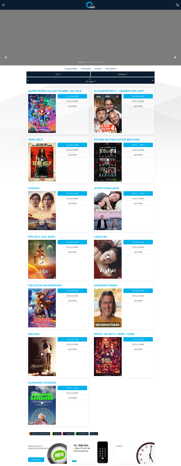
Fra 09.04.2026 (138, 96)
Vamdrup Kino (44, 3)
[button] (6, 57)
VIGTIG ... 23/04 (138, 193)
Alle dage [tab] (90, 80)
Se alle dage (72, 101)
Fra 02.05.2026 (72, 290)
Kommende (86, 68)
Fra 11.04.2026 (72, 96)
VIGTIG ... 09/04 (138, 145)
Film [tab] (57, 74)
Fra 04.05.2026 (138, 290)
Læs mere (72, 106)
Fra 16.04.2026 (72, 193)
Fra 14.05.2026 (138, 339)
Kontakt (98, 68)
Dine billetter (111, 68)
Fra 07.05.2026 (72, 339)
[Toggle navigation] (3, 4)
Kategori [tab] (122, 74)
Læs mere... (36, 459)
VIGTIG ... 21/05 (72, 388)
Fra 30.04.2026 (72, 242)
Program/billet (70, 68)
